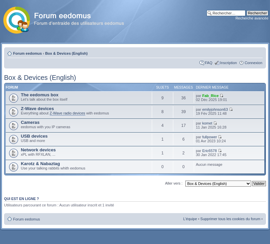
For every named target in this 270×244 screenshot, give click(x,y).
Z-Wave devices (37, 108)
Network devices (38, 149)
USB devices (34, 136)
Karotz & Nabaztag (40, 163)
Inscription (228, 63)
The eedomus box (39, 94)
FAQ (208, 63)
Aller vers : (173, 183)
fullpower (209, 137)
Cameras (30, 122)
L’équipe (190, 219)
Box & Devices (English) (66, 53)
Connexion (253, 63)
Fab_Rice (210, 96)
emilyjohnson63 (215, 109)
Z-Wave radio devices (67, 113)
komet (207, 123)
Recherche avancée (251, 18)
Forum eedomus (27, 53)
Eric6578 (209, 151)
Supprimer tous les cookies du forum (230, 219)
